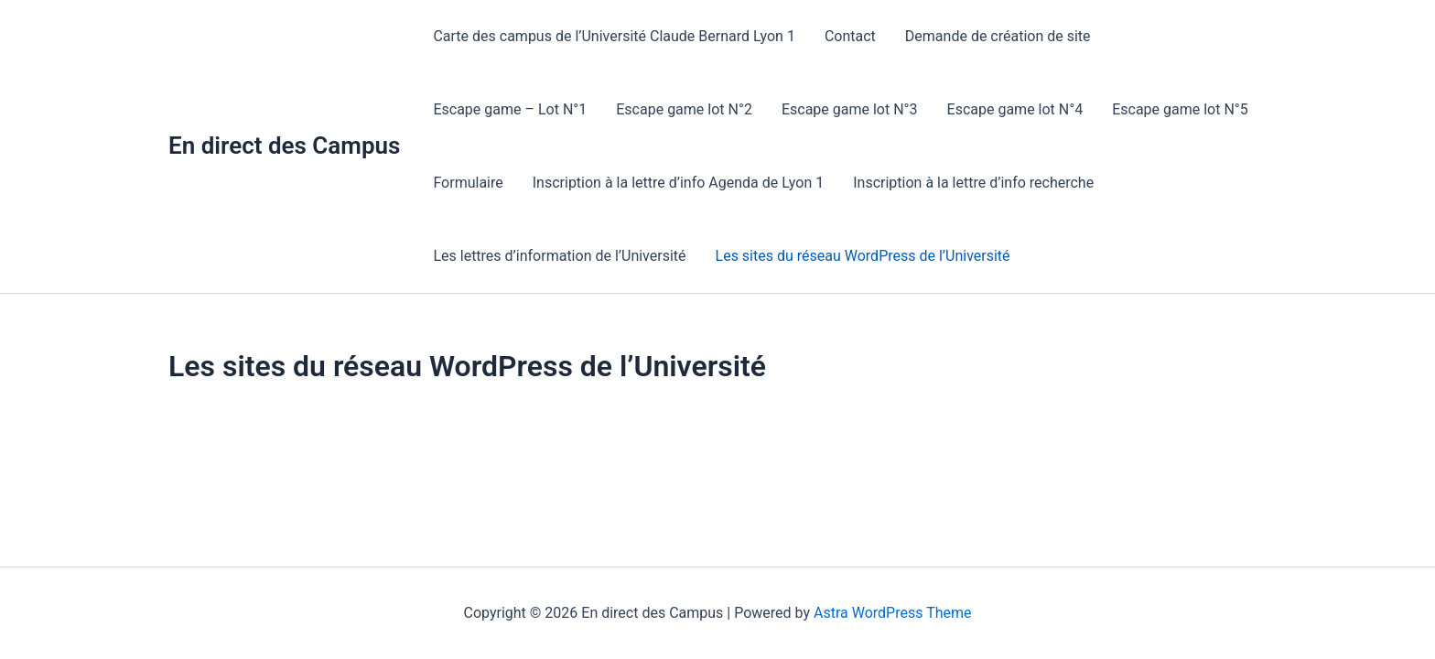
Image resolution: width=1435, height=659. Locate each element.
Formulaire (467, 182)
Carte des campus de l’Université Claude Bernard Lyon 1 (614, 36)
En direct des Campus (284, 145)
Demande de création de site (998, 36)
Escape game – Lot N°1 (510, 109)
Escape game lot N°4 (1015, 109)
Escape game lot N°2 (684, 109)
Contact (850, 36)
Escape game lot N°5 (1180, 109)
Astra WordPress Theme (892, 612)
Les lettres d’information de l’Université (559, 256)
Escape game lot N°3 (850, 109)
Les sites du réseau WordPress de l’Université (863, 256)
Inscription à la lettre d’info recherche (973, 182)
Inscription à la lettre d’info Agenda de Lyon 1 (678, 182)
